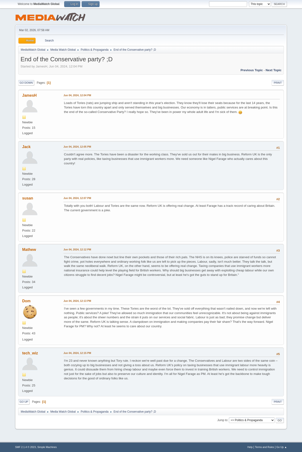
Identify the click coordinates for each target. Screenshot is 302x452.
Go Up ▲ (281, 447)
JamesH (29, 95)
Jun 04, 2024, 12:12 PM (77, 249)
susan (27, 198)
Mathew (29, 250)
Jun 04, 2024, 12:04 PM (77, 95)
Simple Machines (47, 447)
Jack (26, 147)
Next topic (273, 70)
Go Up (24, 401)
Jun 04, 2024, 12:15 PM (77, 353)
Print (278, 82)
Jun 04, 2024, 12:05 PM (77, 146)
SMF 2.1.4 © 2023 (25, 447)
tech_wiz (30, 353)
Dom (26, 301)
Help (250, 447)
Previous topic (251, 70)
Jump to (222, 420)
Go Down (26, 82)
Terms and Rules (264, 447)
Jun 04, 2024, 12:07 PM (77, 198)
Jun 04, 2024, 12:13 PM (77, 300)
